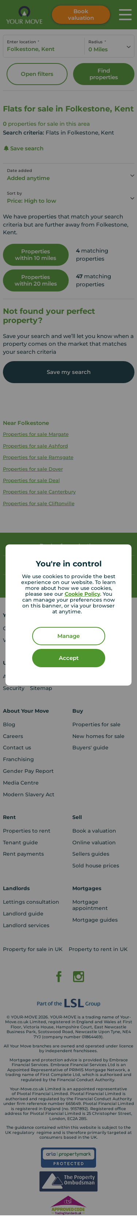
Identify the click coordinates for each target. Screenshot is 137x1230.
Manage (68, 635)
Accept (69, 657)
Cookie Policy (82, 594)
